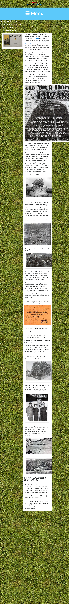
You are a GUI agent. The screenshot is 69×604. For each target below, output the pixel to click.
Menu (34, 13)
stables (37, 38)
